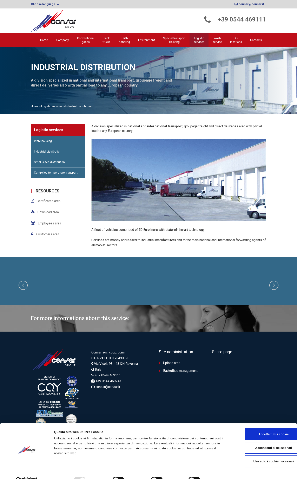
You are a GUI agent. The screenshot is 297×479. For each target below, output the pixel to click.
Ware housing (43, 140)
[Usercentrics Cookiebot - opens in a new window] (27, 471)
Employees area (49, 223)
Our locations (236, 40)
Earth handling (124, 40)
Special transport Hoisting (174, 40)
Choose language (45, 4)
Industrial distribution (47, 151)
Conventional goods (85, 40)
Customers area (47, 234)
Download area (48, 212)
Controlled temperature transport (56, 172)
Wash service (217, 40)
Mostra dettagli (219, 471)
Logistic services (199, 40)
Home (44, 40)
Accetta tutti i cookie (263, 425)
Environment (146, 40)
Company (62, 40)
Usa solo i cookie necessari (262, 452)
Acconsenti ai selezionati (262, 438)
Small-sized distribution (49, 162)
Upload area (169, 363)
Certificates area (48, 201)
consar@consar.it (249, 4)
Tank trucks (107, 40)
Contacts (256, 40)
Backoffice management (178, 370)
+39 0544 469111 (242, 19)
